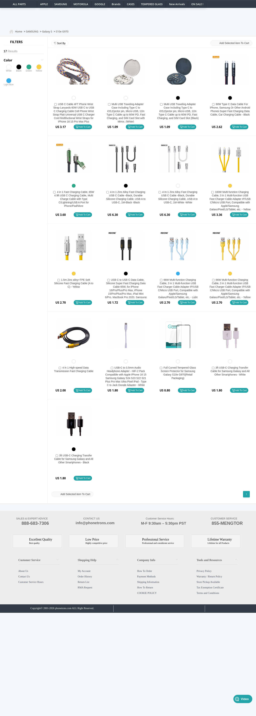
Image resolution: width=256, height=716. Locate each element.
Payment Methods (146, 576)
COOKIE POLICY (147, 593)
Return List (83, 582)
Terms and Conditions (208, 593)
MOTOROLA (81, 4)
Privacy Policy (204, 571)
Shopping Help (87, 560)
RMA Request (85, 587)
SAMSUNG (60, 4)
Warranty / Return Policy (209, 576)
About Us (23, 571)
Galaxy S (47, 31)
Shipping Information (148, 582)
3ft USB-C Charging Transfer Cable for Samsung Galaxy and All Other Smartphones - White (229, 371)
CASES (130, 4)
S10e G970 (62, 31)
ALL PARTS (19, 4)
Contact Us (24, 576)
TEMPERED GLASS (152, 4)
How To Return (145, 587)
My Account (84, 571)
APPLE (44, 4)
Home (18, 31)
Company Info (146, 560)
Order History (85, 576)
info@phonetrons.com (91, 523)
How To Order (144, 571)
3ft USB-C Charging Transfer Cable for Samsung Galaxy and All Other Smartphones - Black (73, 459)
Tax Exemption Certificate (210, 587)
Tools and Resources (209, 560)
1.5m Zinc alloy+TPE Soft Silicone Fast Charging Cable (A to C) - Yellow (73, 283)
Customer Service (29, 560)
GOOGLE (100, 4)
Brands (116, 4)
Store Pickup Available (208, 582)
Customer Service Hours (31, 582)
